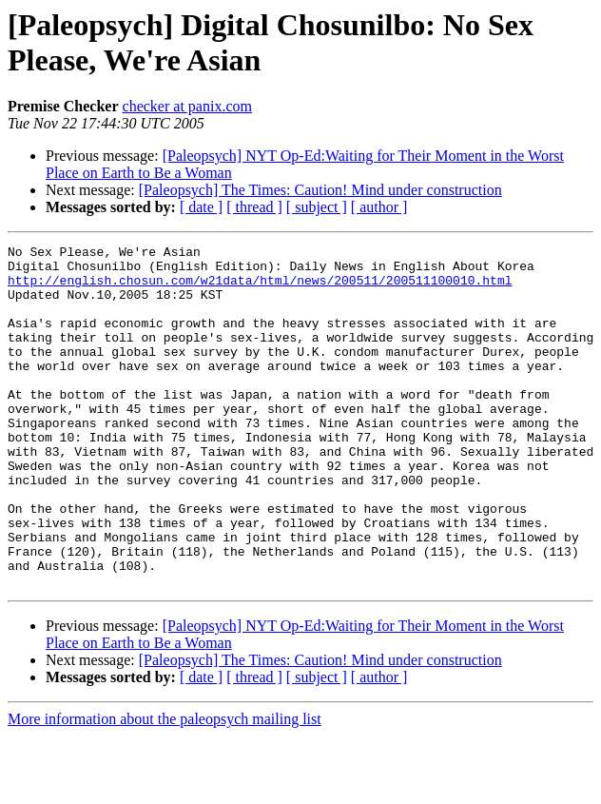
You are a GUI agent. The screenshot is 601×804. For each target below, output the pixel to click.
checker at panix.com (187, 106)
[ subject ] (316, 207)
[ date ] (201, 207)
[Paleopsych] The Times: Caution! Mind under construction (320, 190)
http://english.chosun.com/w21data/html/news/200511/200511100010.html (260, 288)
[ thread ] (254, 207)
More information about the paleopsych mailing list (164, 787)
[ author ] (379, 207)
